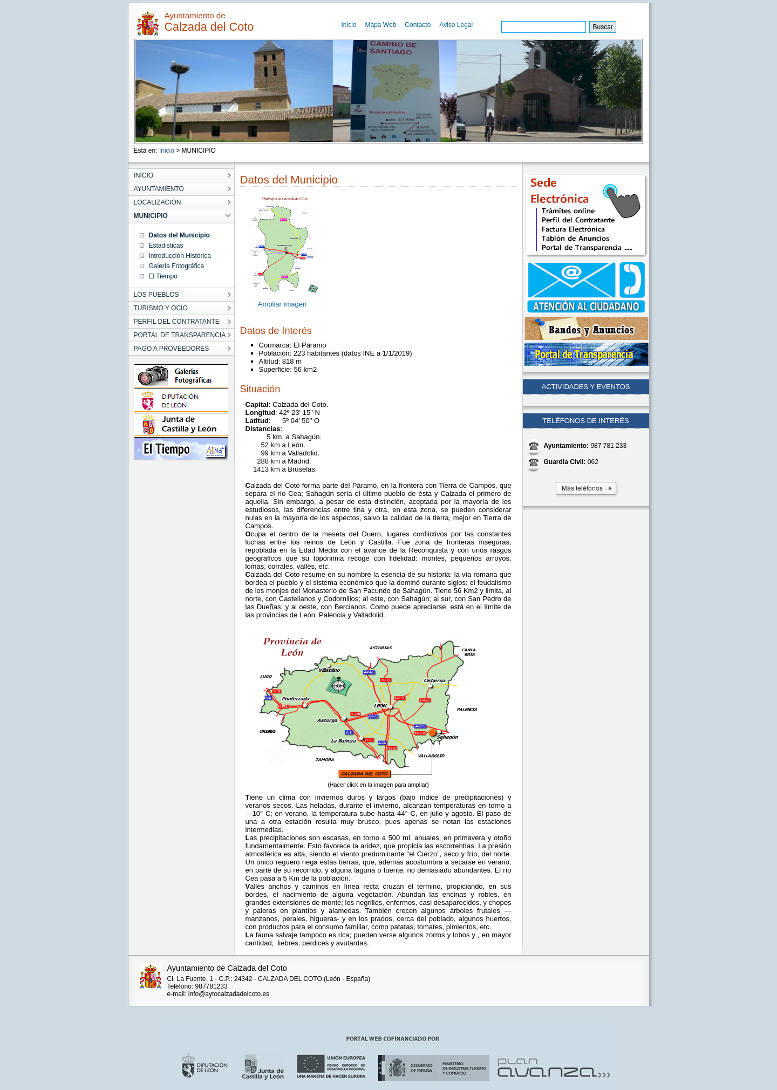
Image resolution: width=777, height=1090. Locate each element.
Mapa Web (381, 25)
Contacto (418, 25)
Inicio (349, 25)
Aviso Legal (456, 25)
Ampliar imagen (282, 304)
